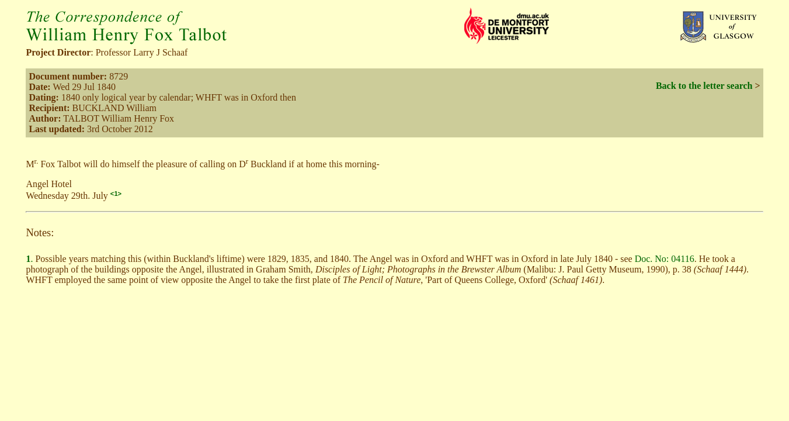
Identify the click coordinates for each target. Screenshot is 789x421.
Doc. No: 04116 (664, 259)
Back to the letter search (704, 86)
